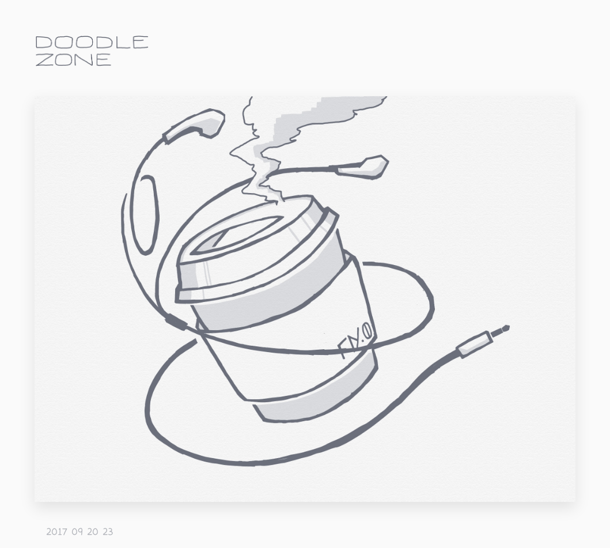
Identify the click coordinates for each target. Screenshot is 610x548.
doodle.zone (92, 51)
